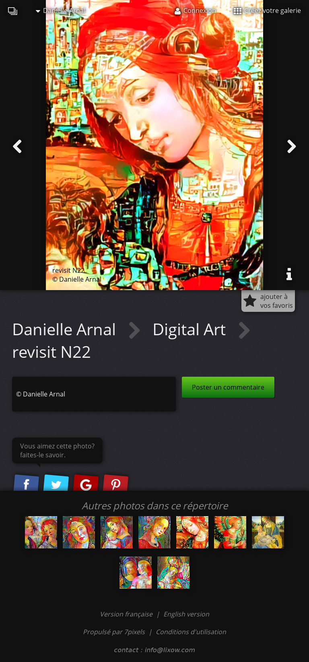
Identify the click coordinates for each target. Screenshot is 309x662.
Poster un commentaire (228, 387)
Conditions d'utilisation (191, 631)
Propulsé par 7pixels (114, 631)
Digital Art (191, 329)
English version (186, 614)
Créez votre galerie (267, 10)
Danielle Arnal (60, 10)
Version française (127, 614)
